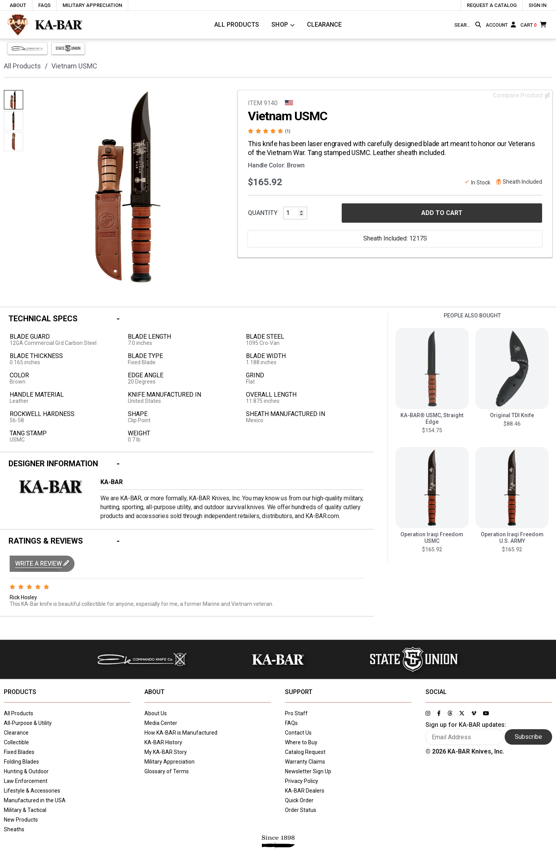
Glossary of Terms (166, 771)
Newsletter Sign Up (308, 771)
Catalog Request (305, 752)
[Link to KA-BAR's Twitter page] (461, 713)
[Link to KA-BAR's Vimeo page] (473, 713)
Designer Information (53, 463)
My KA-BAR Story (165, 752)
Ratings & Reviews (45, 541)
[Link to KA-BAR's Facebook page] (439, 713)
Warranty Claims (305, 762)
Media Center (160, 723)
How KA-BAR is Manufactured (180, 733)
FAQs (291, 723)
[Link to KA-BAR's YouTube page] (486, 713)
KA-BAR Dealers (304, 791)
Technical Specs (43, 318)
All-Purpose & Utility (28, 723)
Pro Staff (296, 713)
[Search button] (478, 25)
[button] (42, 564)
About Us (155, 713)
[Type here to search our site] (463, 25)
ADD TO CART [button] (442, 213)
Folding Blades (21, 762)
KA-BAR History (163, 742)
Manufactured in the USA (35, 800)
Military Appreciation (169, 762)
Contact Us (298, 733)
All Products (236, 24)
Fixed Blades (19, 752)
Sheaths (14, 829)
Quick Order (299, 800)
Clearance (324, 24)
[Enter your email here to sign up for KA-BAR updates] (464, 737)
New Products (21, 820)
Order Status (300, 810)
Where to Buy (301, 742)
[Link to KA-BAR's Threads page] (450, 713)
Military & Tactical (25, 810)
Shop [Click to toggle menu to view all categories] (279, 24)
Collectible (16, 742)
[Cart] (533, 24)
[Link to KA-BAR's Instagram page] (427, 713)
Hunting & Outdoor (26, 771)
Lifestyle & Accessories (32, 791)
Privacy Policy (301, 781)
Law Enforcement (25, 781)
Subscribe (528, 736)
